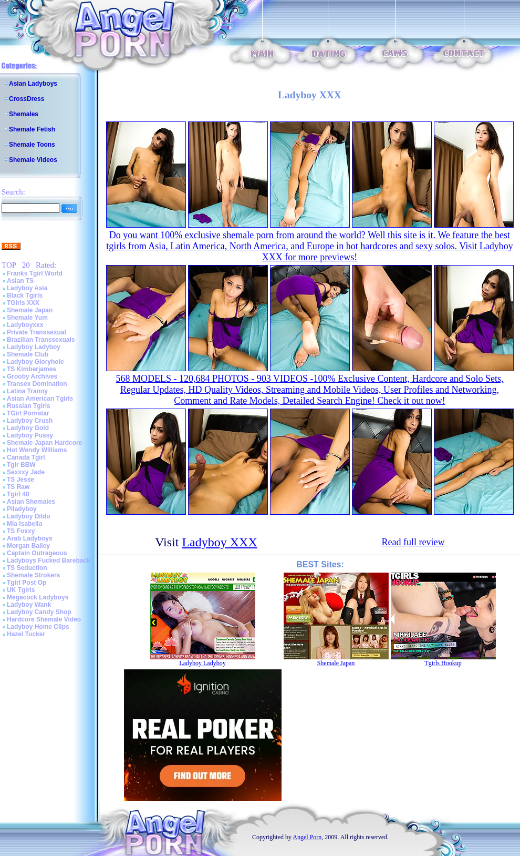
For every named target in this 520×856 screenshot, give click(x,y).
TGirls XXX (23, 303)
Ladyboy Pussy (30, 435)
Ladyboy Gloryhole (35, 361)
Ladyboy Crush (30, 420)
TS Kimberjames (31, 369)
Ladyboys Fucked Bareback (48, 560)
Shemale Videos (33, 160)
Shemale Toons (32, 144)
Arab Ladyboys (30, 538)
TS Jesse (20, 479)
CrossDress (26, 99)
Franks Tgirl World (35, 273)
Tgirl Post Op (26, 582)
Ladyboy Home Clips (38, 626)
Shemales (23, 114)
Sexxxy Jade (26, 472)
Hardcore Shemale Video (44, 619)
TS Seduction (27, 568)
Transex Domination (37, 384)
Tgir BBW (21, 464)
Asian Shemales (31, 501)
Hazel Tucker (26, 634)
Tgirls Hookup (442, 663)
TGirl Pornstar (28, 413)
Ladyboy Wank (29, 604)
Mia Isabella (24, 523)
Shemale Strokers (33, 575)
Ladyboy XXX (219, 542)
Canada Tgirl (26, 457)
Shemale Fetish (32, 129)
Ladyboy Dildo (28, 516)
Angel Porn (307, 837)
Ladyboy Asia (27, 288)
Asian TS (20, 280)
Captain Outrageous (37, 553)
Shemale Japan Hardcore (44, 442)
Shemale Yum (27, 317)
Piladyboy (22, 509)
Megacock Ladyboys (37, 597)
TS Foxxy (21, 531)
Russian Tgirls (28, 406)
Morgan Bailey (28, 545)
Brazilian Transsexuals (41, 339)
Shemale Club (27, 354)
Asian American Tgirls (40, 398)
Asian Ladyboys (33, 83)
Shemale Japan (30, 310)
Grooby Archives (32, 376)
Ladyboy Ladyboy (33, 347)
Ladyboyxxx (25, 325)
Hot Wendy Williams (37, 450)
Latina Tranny (27, 391)
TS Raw (18, 487)
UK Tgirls (21, 590)
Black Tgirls (25, 295)
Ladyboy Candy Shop (39, 612)
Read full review (413, 542)
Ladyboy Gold (28, 428)
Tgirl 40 (18, 494)
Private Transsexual (36, 332)
